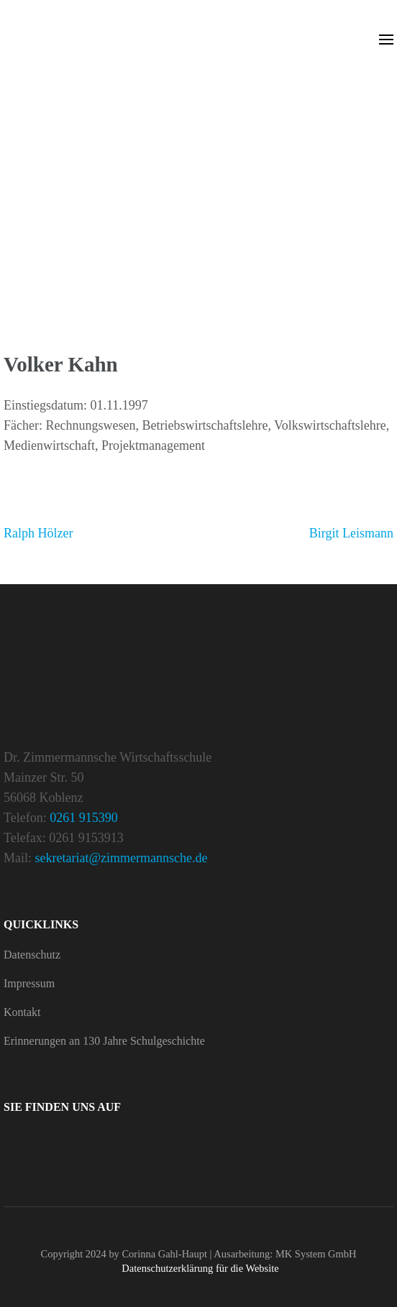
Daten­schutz (32, 954)
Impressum (29, 983)
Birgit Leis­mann (351, 533)
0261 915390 (84, 817)
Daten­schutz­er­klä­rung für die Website (200, 1268)
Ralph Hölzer (38, 533)
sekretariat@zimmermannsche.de (121, 858)
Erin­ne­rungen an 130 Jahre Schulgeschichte (104, 1041)
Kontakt (22, 1012)
